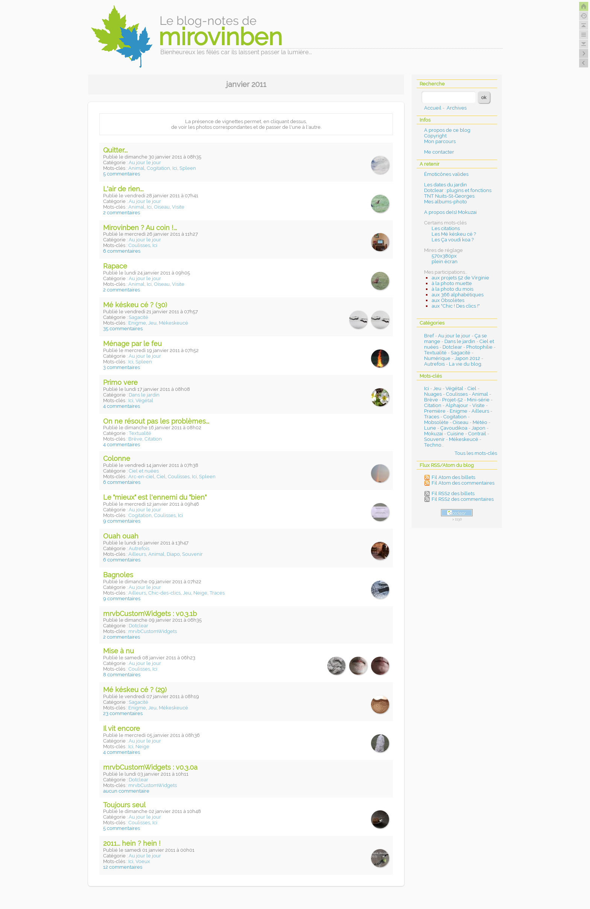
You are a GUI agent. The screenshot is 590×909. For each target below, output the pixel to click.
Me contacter (439, 152)
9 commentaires (121, 521)
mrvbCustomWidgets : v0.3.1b (150, 614)
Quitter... (115, 150)
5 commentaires (121, 174)
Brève (135, 439)
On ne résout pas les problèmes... (156, 421)
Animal (136, 168)
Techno (432, 445)
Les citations (446, 228)
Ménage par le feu (132, 344)
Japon (478, 428)
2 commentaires (121, 212)
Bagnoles (118, 575)
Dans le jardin (144, 395)
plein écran (445, 261)
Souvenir (192, 554)
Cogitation (158, 168)
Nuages (433, 394)
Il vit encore (121, 728)
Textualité (140, 433)
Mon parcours (440, 141)
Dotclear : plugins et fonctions (457, 190)
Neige (200, 593)
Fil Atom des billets (453, 477)
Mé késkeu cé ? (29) (135, 690)
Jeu (152, 323)
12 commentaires (122, 867)
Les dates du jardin (445, 185)
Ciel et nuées (144, 471)
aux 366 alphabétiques (458, 294)
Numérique (437, 358)
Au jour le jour (145, 162)
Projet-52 (452, 400)
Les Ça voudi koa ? (453, 240)
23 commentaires (123, 713)
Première (435, 411)
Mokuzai (433, 433)
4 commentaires (121, 406)
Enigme (137, 323)
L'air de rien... (123, 189)
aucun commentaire (126, 791)
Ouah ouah (120, 536)
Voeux (142, 861)
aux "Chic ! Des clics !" (456, 306)
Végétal (144, 400)
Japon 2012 (467, 358)
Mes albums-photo (445, 201)
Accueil (432, 108)
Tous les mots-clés (476, 453)
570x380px (444, 256)
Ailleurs (137, 554)
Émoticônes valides (446, 174)
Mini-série (478, 400)
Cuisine (455, 433)
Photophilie (479, 347)
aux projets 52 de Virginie (460, 278)
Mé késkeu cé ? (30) (135, 305)
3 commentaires (121, 367)
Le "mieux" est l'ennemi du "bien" (155, 497)
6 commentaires (121, 251)
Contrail (477, 433)
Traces (217, 593)
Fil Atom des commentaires (463, 483)
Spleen (187, 168)
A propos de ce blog (447, 130)
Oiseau (162, 207)
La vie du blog (465, 364)
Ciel (161, 476)
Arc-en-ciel (141, 476)
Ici (174, 168)
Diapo (173, 554)
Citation (153, 439)
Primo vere (120, 382)
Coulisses (139, 245)
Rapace (115, 266)
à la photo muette (452, 283)
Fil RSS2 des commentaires (463, 499)
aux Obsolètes (448, 300)
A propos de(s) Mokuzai (450, 212)
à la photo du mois (452, 289)
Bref (429, 336)
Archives (457, 108)
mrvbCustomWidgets (152, 631)
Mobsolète (436, 422)
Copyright (435, 136)
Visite (178, 207)
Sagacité (138, 317)
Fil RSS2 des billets (453, 493)
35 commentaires (123, 328)
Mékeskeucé (173, 323)
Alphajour (457, 405)
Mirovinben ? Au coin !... (140, 228)
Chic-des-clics (164, 593)
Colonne (116, 458)
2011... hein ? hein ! (132, 843)
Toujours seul (124, 805)
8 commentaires (121, 674)
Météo (480, 422)
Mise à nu (118, 651)
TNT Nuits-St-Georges (449, 196)
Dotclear (138, 625)
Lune (430, 428)
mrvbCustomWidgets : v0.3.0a (150, 767)
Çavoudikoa (453, 428)
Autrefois (139, 548)
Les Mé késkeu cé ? (454, 234)
